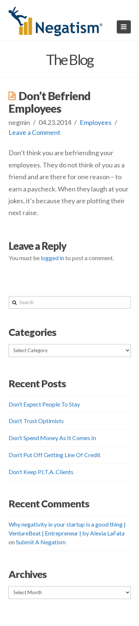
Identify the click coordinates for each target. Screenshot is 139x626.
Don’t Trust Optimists (36, 420)
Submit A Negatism (41, 541)
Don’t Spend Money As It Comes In (52, 437)
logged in (52, 257)
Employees (96, 122)
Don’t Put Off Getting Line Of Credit (54, 454)
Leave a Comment (34, 132)
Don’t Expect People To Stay (44, 404)
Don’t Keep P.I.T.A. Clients (41, 471)
